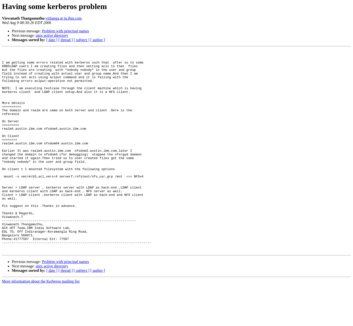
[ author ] (97, 40)
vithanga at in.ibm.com (64, 18)
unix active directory (52, 35)
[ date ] (51, 40)
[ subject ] (81, 40)
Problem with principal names (65, 31)
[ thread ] (65, 40)
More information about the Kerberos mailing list (40, 322)
